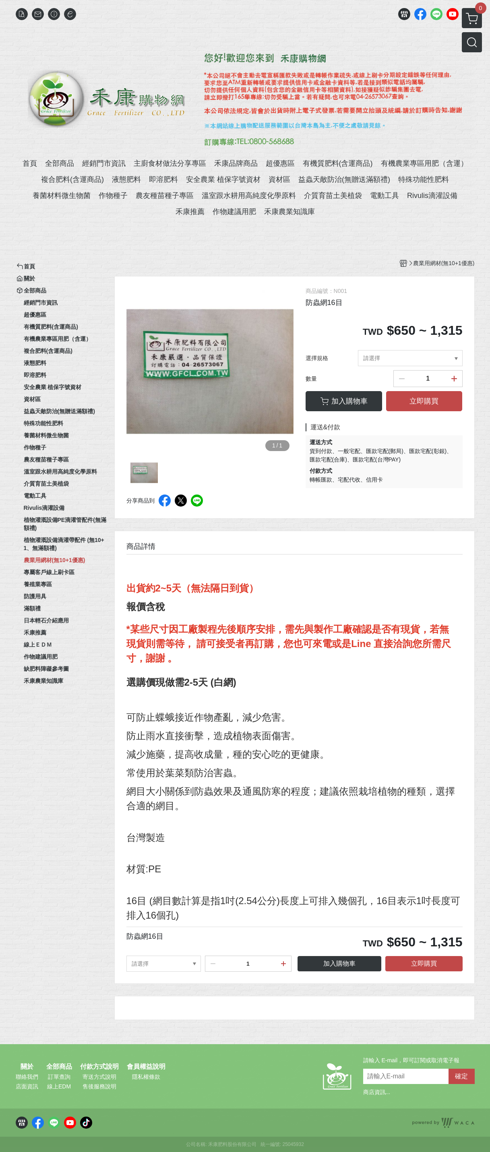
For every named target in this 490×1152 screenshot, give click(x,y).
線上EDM (59, 1086)
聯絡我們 (27, 1077)
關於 (27, 1066)
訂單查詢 (59, 1077)
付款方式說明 (99, 1066)
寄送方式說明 (99, 1077)
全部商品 (59, 1066)
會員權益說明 (146, 1066)
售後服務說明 (99, 1086)
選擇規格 (317, 358)
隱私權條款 (146, 1077)
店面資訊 (27, 1086)
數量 (311, 378)
